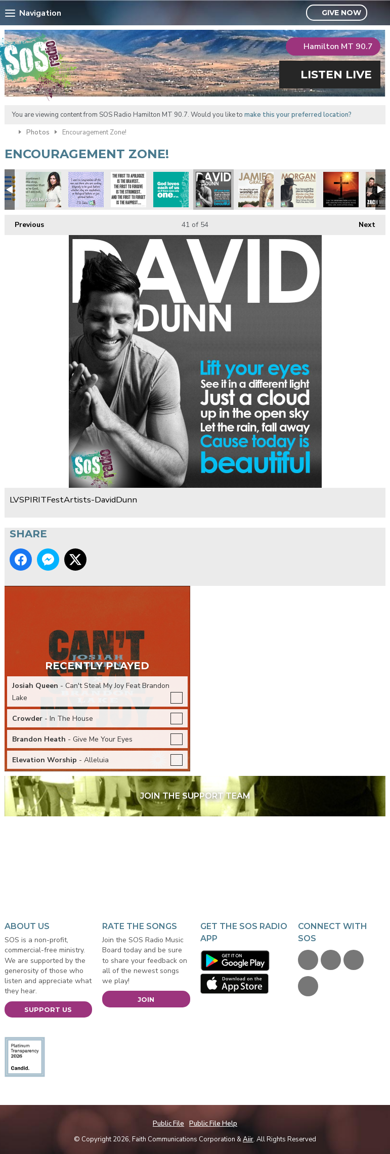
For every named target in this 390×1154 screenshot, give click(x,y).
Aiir (248, 1139)
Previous (24, 222)
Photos (38, 132)
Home (9, 131)
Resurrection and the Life (341, 189)
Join (146, 999)
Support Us (48, 1009)
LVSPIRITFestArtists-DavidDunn (213, 189)
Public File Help (213, 1123)
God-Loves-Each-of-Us (171, 189)
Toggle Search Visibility (379, 13)
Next (362, 222)
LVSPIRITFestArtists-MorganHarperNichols (298, 189)
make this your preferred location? (298, 114)
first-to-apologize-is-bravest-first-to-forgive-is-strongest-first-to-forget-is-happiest (128, 189)
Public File (168, 1123)
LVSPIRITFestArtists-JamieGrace (256, 189)
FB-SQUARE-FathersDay (86, 189)
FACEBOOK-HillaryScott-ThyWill (43, 189)
